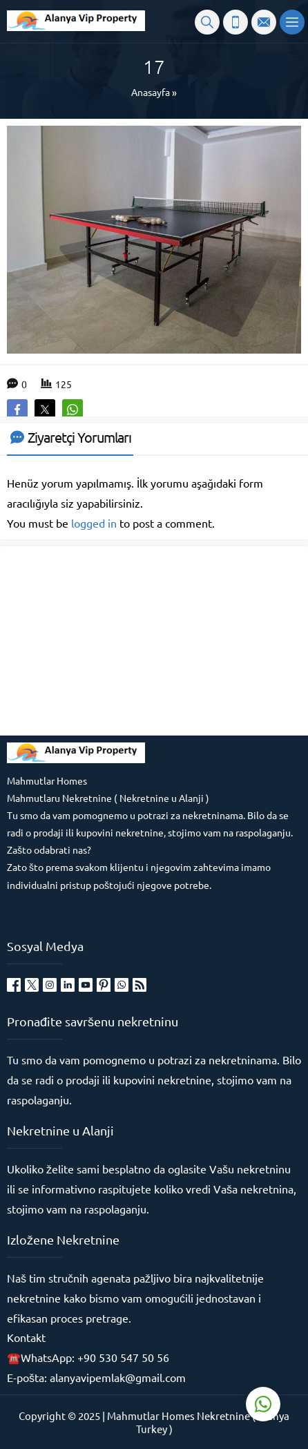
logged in (94, 523)
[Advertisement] (110, 639)
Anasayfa (150, 92)
